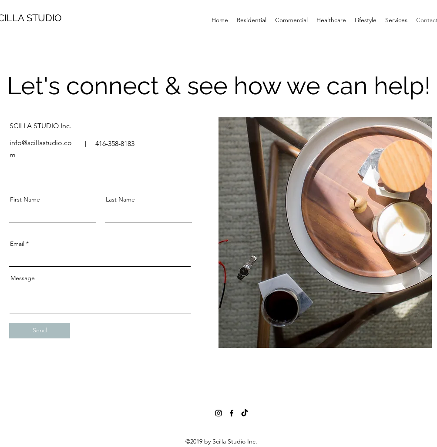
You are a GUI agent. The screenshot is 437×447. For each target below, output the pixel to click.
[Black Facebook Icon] (231, 413)
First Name (25, 199)
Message (22, 278)
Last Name (120, 199)
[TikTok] (244, 413)
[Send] (39, 330)
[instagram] (218, 413)
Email (17, 244)
